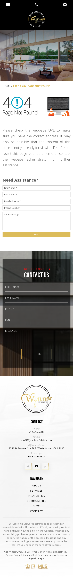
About (36, 485)
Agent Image (36, 558)
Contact (36, 511)
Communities (36, 501)
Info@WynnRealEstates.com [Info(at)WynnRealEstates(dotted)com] (36, 440)
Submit (36, 353)
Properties (36, 495)
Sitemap (27, 555)
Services (36, 490)
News (36, 506)
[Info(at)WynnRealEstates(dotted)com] (65, 5)
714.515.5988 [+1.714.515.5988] (36, 432)
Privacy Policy (13, 555)
